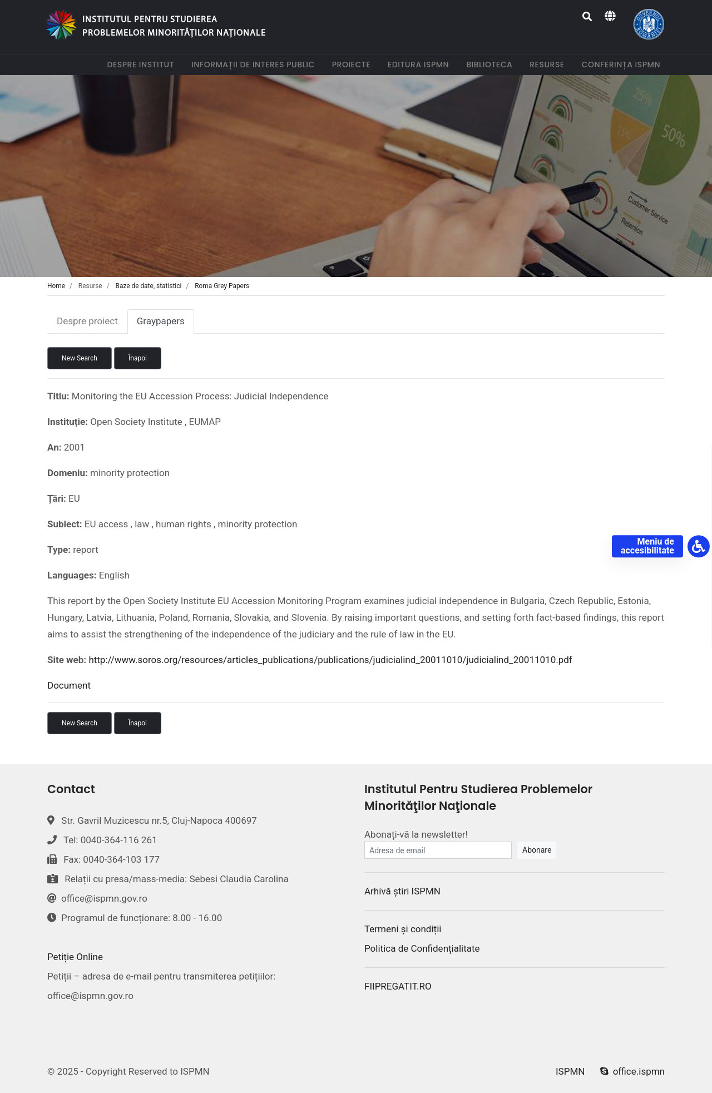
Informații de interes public (255, 64)
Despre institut (143, 64)
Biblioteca (491, 64)
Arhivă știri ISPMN (402, 891)
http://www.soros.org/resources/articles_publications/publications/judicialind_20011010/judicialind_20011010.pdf (330, 659)
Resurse (549, 64)
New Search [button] (79, 358)
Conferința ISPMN (623, 64)
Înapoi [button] (137, 358)
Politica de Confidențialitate (422, 948)
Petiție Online (75, 956)
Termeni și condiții (402, 928)
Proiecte (353, 64)
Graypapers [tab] (161, 321)
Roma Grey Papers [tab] (222, 286)
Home (56, 286)
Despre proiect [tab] (87, 321)
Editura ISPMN (420, 64)
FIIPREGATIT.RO (398, 986)
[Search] (587, 17)
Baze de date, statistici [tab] (149, 286)
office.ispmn (632, 1071)
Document (69, 685)
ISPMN (570, 1071)
